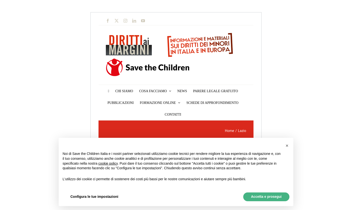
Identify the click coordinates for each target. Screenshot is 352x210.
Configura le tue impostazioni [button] (94, 197)
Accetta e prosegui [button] (266, 197)
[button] (287, 146)
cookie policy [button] (108, 163)
